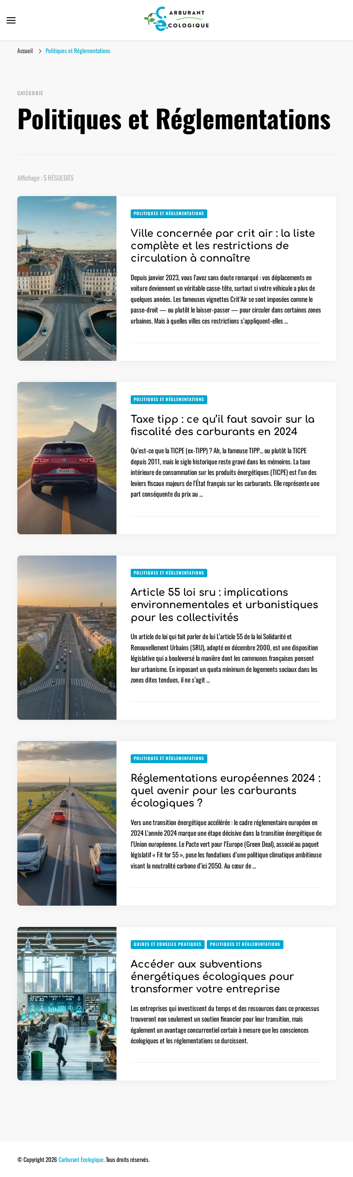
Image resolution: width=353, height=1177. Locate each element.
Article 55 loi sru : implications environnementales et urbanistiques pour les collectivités (224, 605)
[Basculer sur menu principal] (11, 20)
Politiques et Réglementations (169, 213)
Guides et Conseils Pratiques (168, 944)
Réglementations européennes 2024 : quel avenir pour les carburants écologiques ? (225, 791)
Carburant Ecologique (81, 1159)
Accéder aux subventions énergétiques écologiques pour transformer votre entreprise (212, 977)
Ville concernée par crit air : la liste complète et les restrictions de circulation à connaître (223, 246)
